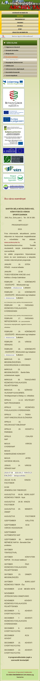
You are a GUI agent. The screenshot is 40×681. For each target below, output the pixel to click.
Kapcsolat (20, 672)
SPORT (20, 29)
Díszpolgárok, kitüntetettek (14, 62)
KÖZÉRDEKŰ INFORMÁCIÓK (20, 13)
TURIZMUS (20, 22)
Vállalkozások (10, 66)
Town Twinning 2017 (12, 59)
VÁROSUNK (20, 16)
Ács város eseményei (12, 57)
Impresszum (12, 672)
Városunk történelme (12, 50)
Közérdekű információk (12, 72)
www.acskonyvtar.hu (12, 242)
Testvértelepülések (11, 75)
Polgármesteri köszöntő (13, 47)
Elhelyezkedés (10, 54)
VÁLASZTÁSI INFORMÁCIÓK (20, 32)
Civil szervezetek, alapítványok (15, 69)
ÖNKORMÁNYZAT (20, 19)
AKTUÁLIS (20, 26)
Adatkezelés (28, 672)
